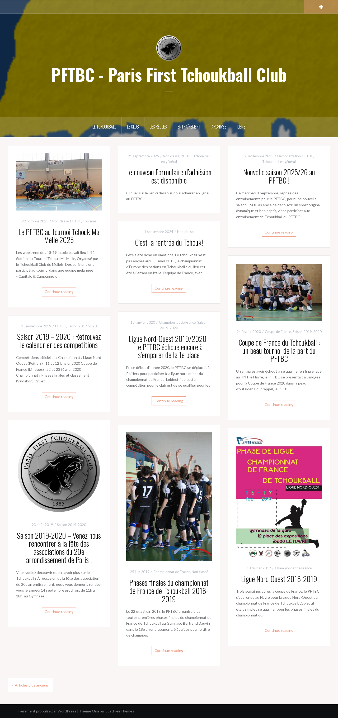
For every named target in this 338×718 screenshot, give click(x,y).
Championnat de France (177, 322)
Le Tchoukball (104, 127)
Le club (133, 127)
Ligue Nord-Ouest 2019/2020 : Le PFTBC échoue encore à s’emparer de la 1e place (169, 346)
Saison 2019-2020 (307, 332)
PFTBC (75, 221)
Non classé (60, 221)
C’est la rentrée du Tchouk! (169, 242)
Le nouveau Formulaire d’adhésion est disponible (169, 176)
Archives (219, 127)
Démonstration (289, 156)
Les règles (158, 127)
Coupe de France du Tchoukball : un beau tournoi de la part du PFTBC (279, 350)
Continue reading (59, 291)
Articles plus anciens (32, 685)
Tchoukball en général (279, 161)
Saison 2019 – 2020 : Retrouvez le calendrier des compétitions (59, 340)
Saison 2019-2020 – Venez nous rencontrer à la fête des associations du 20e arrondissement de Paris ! (59, 547)
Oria (95, 711)
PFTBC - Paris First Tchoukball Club (169, 74)
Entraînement (189, 127)
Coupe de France (278, 332)
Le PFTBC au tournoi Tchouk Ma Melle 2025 (58, 235)
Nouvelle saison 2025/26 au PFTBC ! (279, 176)
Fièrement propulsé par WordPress (47, 711)
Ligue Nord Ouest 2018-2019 (279, 578)
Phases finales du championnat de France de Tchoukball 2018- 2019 (169, 590)
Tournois (89, 221)
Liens (241, 127)
